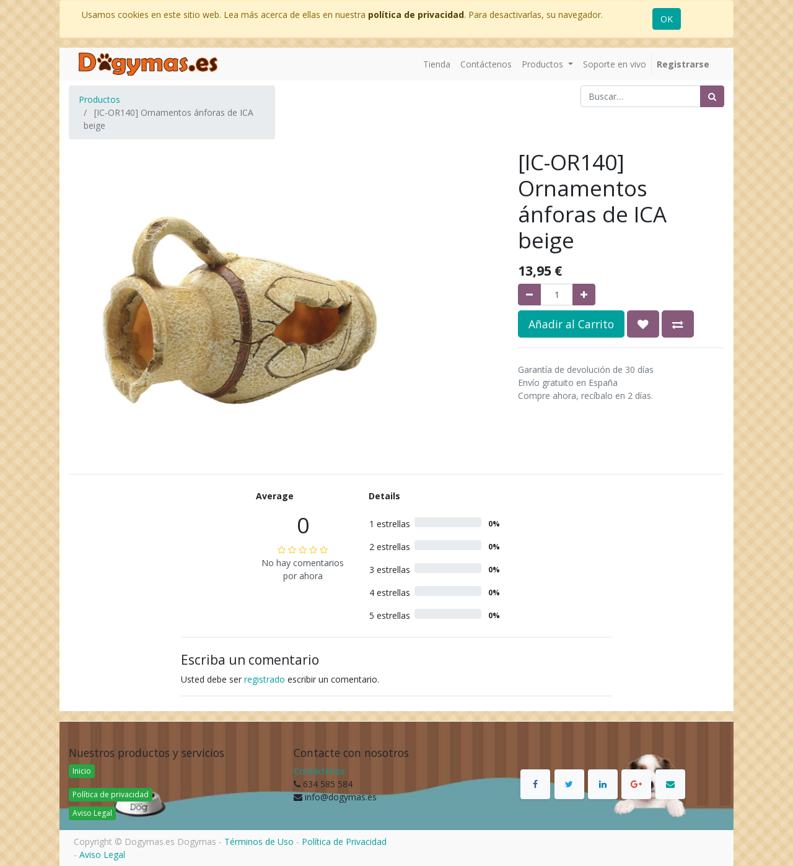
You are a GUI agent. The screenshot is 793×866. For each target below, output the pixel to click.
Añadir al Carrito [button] (571, 324)
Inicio (81, 771)
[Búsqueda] (712, 96)
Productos (99, 99)
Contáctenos (319, 771)
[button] (643, 324)
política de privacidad (416, 14)
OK (666, 19)
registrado (264, 679)
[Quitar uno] (529, 294)
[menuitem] (436, 64)
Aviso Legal (92, 813)
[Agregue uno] (583, 294)
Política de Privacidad (344, 841)
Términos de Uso (259, 841)
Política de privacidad (110, 794)
